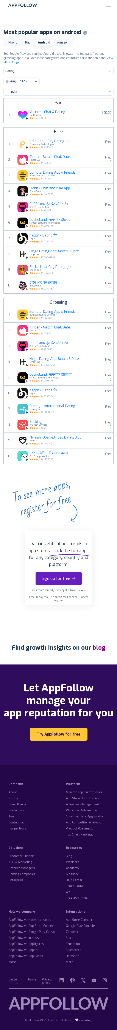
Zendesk (72, 932)
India (58, 92)
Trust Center (75, 886)
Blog (69, 856)
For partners (18, 828)
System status (14, 981)
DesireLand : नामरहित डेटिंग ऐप (51, 220)
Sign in (82, 590)
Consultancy (17, 804)
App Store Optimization (82, 798)
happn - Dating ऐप (43, 235)
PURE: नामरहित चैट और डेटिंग (49, 204)
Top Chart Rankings (79, 834)
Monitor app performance (84, 792)
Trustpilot (73, 944)
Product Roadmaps (79, 828)
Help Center (74, 880)
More (12, 962)
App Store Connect (79, 920)
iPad (28, 42)
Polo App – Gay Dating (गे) (50, 141)
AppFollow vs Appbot (24, 950)
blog (98, 648)
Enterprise (16, 880)
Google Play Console (80, 926)
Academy (72, 868)
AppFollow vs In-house (25, 938)
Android (44, 42)
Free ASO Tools (77, 898)
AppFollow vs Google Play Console (33, 932)
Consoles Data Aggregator (84, 816)
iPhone (12, 42)
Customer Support (22, 856)
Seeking (36, 422)
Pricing (13, 798)
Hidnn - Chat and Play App (50, 188)
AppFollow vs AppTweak (26, 956)
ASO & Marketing (20, 862)
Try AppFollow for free (58, 734)
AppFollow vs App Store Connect (32, 926)
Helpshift (72, 956)
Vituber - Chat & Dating (47, 112)
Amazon (63, 42)
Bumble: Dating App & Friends (53, 172)
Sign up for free (59, 578)
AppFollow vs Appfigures (26, 944)
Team (13, 816)
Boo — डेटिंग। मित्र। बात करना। (49, 453)
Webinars (72, 862)
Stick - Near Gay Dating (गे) (50, 267)
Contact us (16, 822)
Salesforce (73, 950)
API (68, 892)
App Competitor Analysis (83, 822)
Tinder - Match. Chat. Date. (50, 157)
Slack (69, 938)
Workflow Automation (81, 810)
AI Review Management (82, 804)
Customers (16, 810)
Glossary (72, 874)
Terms (32, 980)
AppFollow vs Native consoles (30, 920)
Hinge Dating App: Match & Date (54, 251)
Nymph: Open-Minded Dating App (55, 437)
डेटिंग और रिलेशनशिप (43, 283)
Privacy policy (47, 981)
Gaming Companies (22, 874)
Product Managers (22, 868)
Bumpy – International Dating (52, 406)
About (13, 792)
